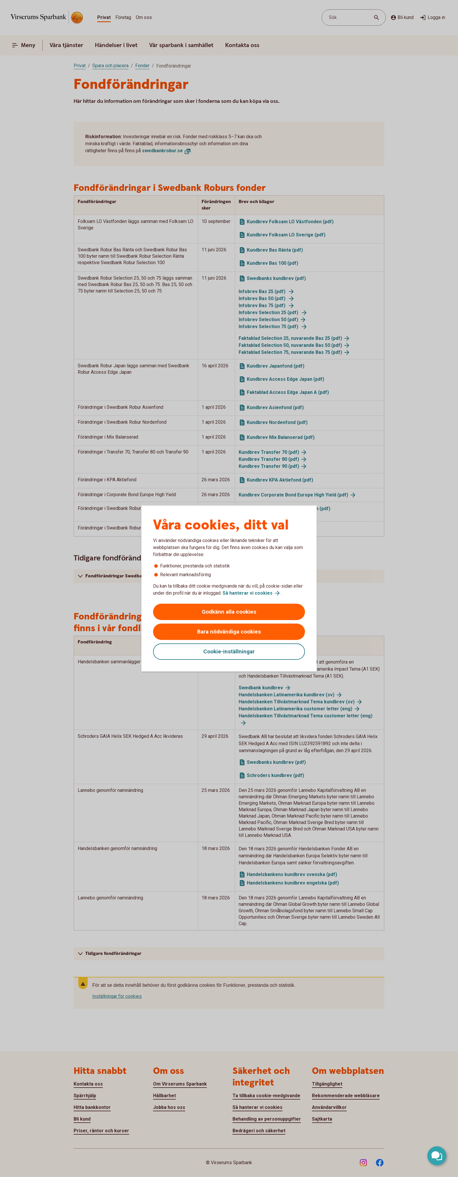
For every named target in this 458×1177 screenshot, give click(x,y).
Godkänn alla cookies (229, 611)
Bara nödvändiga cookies (229, 631)
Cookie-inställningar (229, 651)
